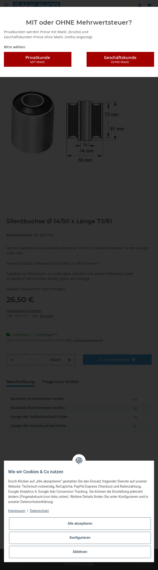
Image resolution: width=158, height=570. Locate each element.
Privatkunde (37, 59)
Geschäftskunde (120, 59)
